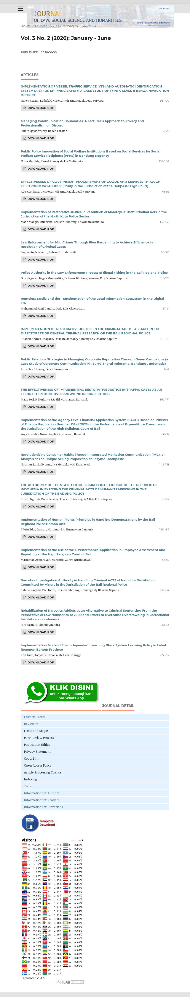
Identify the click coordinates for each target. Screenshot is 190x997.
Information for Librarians (43, 807)
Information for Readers (41, 800)
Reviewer (31, 724)
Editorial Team (35, 717)
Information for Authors (41, 793)
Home (25, 26)
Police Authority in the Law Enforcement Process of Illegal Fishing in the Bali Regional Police (94, 273)
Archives (40, 26)
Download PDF (40, 108)
